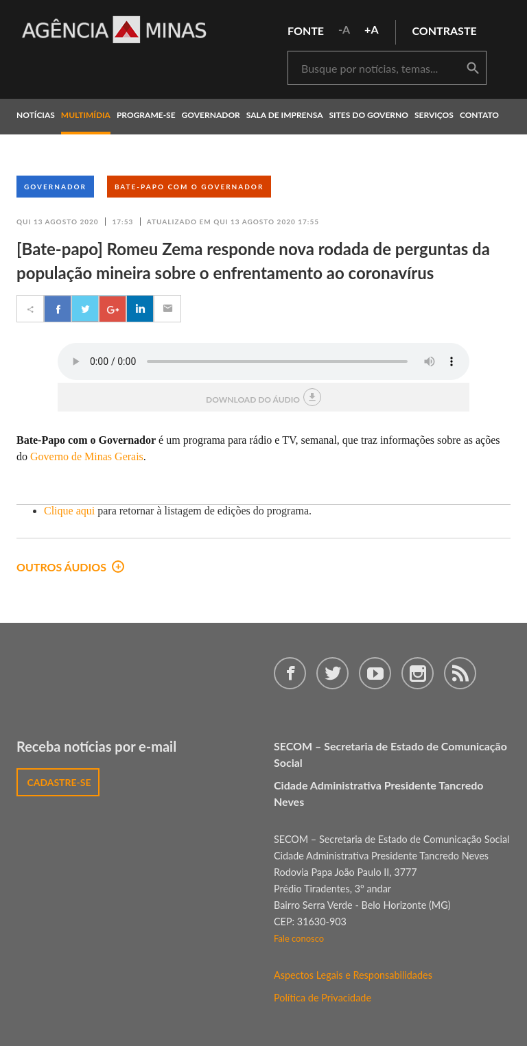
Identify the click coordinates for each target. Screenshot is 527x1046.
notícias (35, 115)
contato (479, 115)
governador (211, 115)
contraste (444, 30)
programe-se (146, 115)
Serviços (434, 115)
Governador (55, 186)
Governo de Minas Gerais (86, 456)
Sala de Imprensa (284, 115)
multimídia (85, 115)
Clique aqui (69, 510)
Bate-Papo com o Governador (189, 186)
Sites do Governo (369, 115)
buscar (472, 68)
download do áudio (263, 397)
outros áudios (70, 566)
